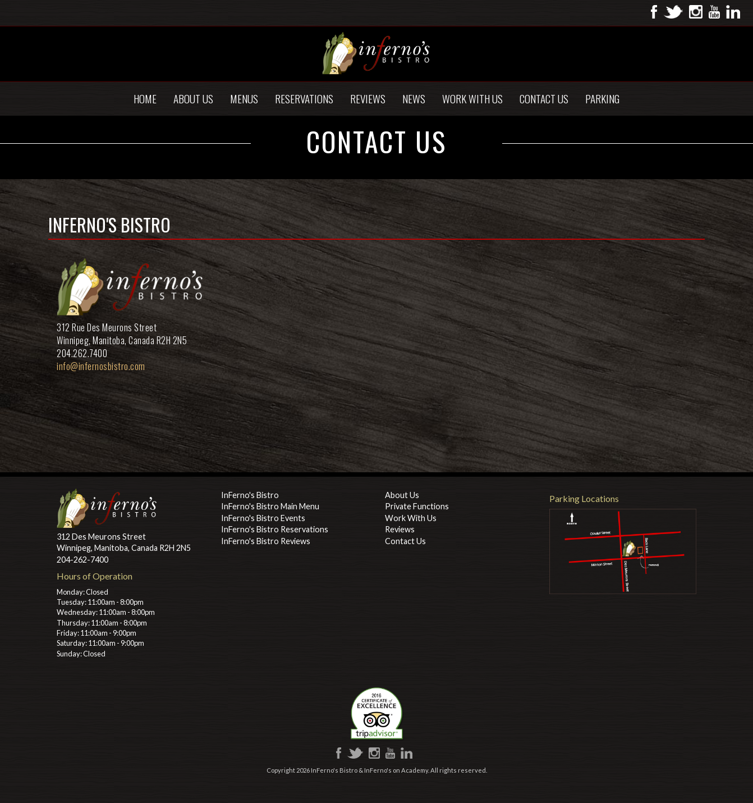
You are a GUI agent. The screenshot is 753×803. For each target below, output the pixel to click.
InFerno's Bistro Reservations (274, 529)
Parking (602, 98)
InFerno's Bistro (250, 495)
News (413, 98)
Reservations (304, 98)
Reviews (367, 98)
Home (145, 98)
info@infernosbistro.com (101, 366)
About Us (193, 98)
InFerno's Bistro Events (263, 518)
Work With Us (472, 98)
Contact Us (544, 98)
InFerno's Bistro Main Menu (270, 506)
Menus (244, 98)
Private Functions (417, 506)
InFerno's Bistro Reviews (265, 541)
